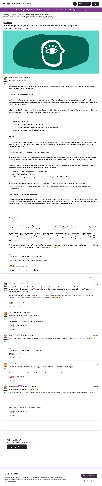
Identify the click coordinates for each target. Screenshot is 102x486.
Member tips (44, 15)
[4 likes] (18, 266)
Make (46, 260)
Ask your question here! (16, 447)
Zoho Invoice (80, 183)
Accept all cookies (89, 476)
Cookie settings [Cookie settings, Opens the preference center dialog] (89, 481)
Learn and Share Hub (17, 15)
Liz (10, 312)
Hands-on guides (32, 15)
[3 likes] (18, 325)
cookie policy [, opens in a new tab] (11, 481)
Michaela (12, 77)
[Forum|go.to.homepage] (38, 3)
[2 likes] (17, 303)
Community (5, 15)
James (11, 284)
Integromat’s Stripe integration (74, 238)
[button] (4, 4)
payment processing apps (32, 228)
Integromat (22, 146)
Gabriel (11, 364)
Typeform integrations (17, 260)
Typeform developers (34, 260)
